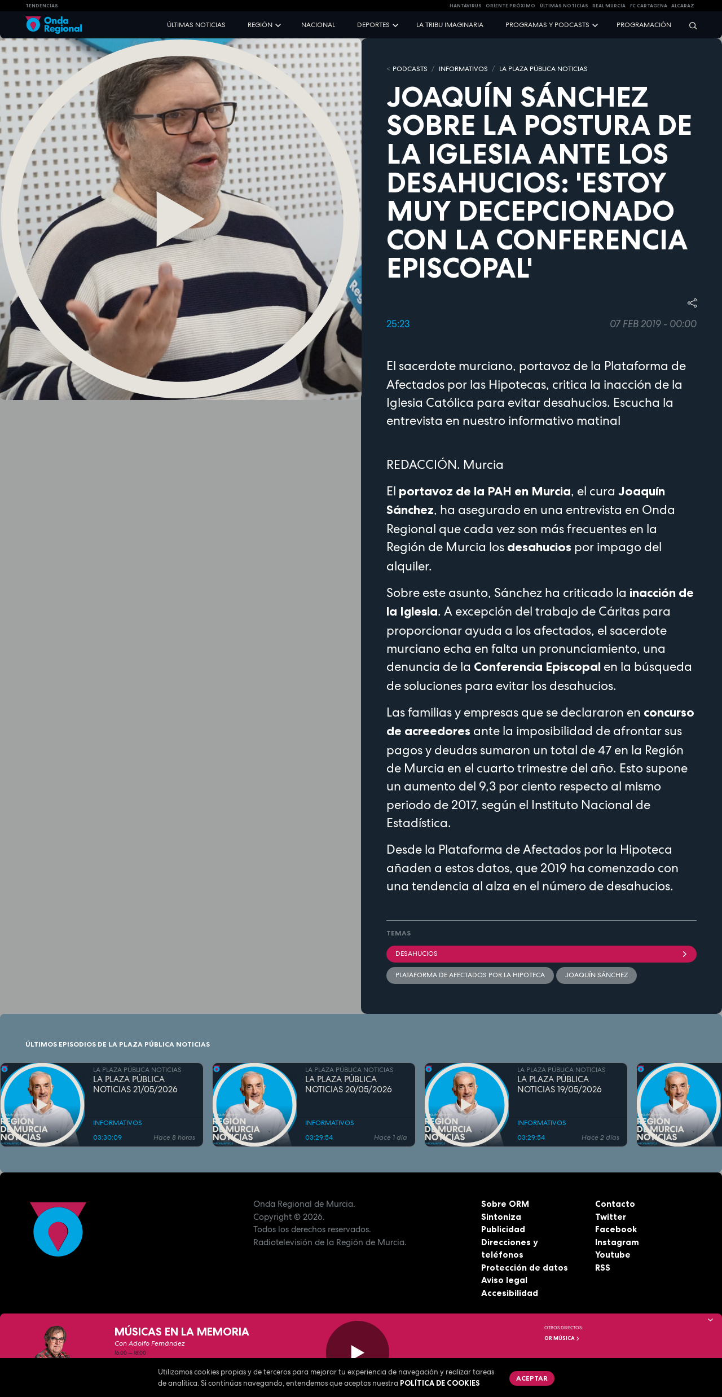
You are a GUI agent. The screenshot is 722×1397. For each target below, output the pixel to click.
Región (260, 24)
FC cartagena (648, 5)
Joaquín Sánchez (596, 974)
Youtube (613, 1254)
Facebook (616, 1229)
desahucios (541, 953)
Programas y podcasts (547, 24)
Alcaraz (682, 5)
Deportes (373, 24)
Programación (644, 24)
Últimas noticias (196, 24)
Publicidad (503, 1229)
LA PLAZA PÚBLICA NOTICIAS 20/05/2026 (348, 1085)
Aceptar (532, 1378)
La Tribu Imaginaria (449, 24)
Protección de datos (524, 1267)
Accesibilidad (509, 1293)
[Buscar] (689, 25)
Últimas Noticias (564, 5)
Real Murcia (609, 5)
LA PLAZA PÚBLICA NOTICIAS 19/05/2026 (559, 1085)
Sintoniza (501, 1216)
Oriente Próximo (510, 5)
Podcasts (410, 68)
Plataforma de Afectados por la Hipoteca (470, 974)
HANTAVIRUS (466, 5)
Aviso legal (504, 1280)
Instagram (617, 1242)
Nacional (318, 24)
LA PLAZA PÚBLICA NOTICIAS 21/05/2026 (135, 1085)
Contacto (615, 1203)
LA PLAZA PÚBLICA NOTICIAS (543, 68)
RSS (602, 1267)
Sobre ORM (505, 1203)
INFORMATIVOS (463, 68)
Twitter (610, 1216)
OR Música (562, 1338)
